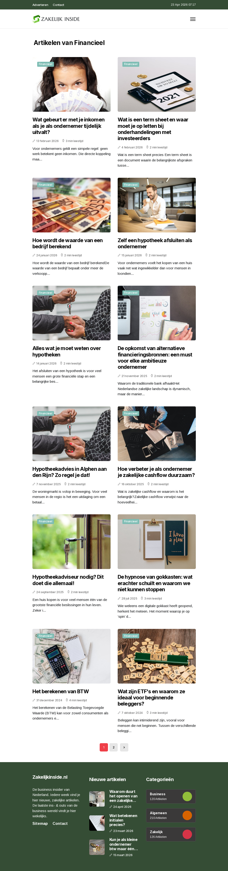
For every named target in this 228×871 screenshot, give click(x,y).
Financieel (45, 64)
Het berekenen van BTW (60, 691)
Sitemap (40, 824)
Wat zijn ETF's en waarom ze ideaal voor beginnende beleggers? (151, 697)
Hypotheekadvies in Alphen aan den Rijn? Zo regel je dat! (69, 472)
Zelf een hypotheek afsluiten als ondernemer (155, 243)
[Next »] (124, 747)
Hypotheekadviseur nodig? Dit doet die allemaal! (67, 580)
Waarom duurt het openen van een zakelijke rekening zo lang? (123, 796)
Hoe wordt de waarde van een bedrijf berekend (67, 243)
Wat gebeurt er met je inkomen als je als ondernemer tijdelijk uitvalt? (68, 125)
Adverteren (40, 5)
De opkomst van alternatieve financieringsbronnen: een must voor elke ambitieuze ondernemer (155, 357)
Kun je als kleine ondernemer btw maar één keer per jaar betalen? (123, 844)
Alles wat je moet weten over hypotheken (66, 351)
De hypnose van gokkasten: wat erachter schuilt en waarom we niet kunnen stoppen (155, 583)
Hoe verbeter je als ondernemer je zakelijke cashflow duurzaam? (156, 472)
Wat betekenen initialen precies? (123, 820)
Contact (58, 5)
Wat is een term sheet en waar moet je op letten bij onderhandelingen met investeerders (153, 128)
